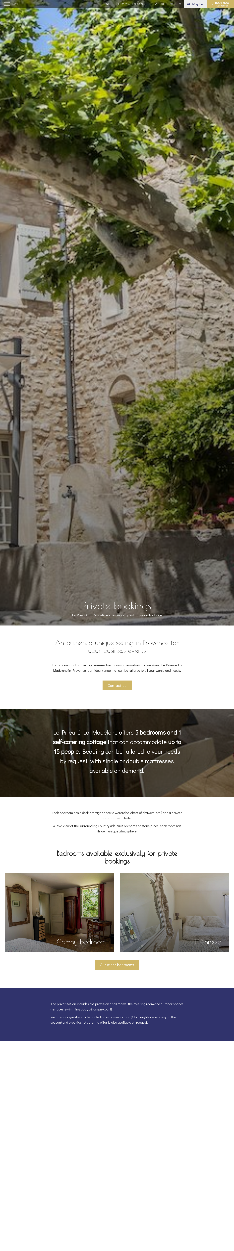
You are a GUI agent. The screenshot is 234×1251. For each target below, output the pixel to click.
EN (171, 4)
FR (180, 4)
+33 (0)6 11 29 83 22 (130, 4)
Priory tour (195, 4)
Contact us (117, 685)
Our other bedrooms (117, 964)
